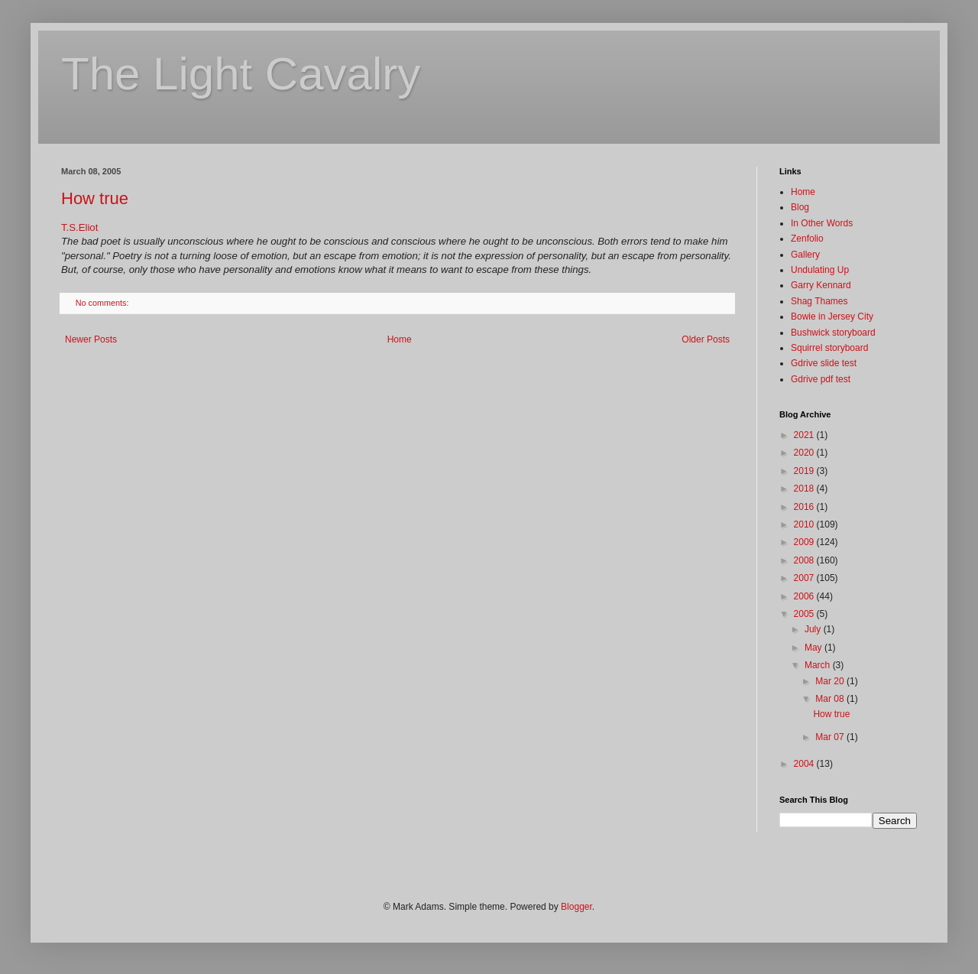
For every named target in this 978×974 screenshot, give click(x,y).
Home (399, 339)
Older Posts (706, 339)
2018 (805, 488)
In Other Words (822, 223)
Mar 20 (831, 681)
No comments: (103, 302)
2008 (805, 560)
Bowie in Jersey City (832, 316)
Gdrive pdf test (820, 379)
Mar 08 (831, 698)
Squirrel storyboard (829, 348)
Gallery (805, 254)
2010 (805, 524)
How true (94, 198)
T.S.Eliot (79, 227)
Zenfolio (807, 238)
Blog (800, 207)
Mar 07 (831, 737)
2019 (805, 471)
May (814, 647)
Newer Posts (91, 339)
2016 (805, 507)
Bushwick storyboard (833, 332)
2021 (805, 435)
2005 (805, 614)
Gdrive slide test (824, 363)
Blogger (576, 906)
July (814, 629)
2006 (805, 596)
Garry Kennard (821, 285)
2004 (805, 763)
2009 (805, 542)
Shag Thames (819, 301)
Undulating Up (820, 270)
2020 (805, 452)
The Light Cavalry (240, 73)
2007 (805, 578)
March (819, 665)
